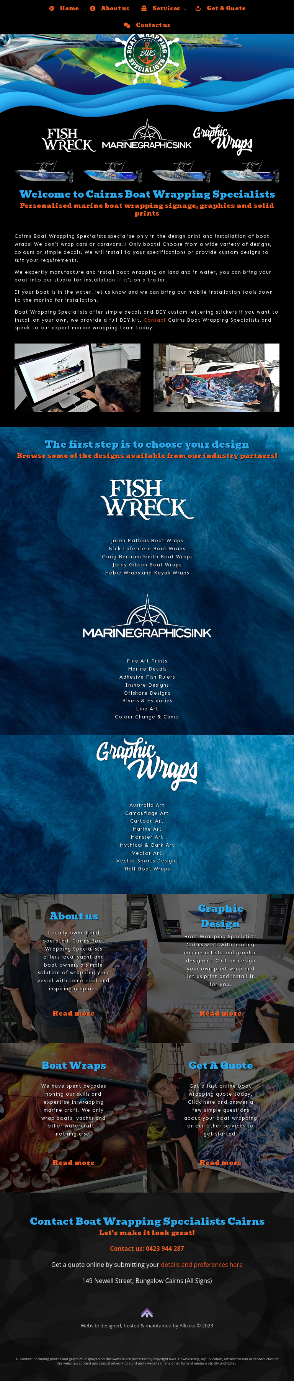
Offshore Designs (147, 693)
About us (109, 8)
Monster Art (147, 837)
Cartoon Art (147, 821)
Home (63, 8)
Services (160, 8)
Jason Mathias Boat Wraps (147, 540)
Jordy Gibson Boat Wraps (147, 565)
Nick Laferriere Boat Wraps (147, 548)
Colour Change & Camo (147, 717)
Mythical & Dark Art (147, 845)
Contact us (147, 25)
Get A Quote (220, 8)
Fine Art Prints (147, 661)
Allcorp (187, 1325)
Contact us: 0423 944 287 (147, 1248)
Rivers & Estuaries (147, 701)
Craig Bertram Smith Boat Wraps (147, 557)
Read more (73, 1013)
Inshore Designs (147, 685)
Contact (155, 320)
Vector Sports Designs (147, 861)
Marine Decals (147, 669)
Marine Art (147, 829)
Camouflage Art (147, 813)
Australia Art (147, 805)
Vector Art (147, 853)
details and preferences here (202, 1264)
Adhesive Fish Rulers (147, 677)
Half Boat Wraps (147, 869)
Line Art (147, 709)
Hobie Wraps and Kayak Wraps (147, 573)
